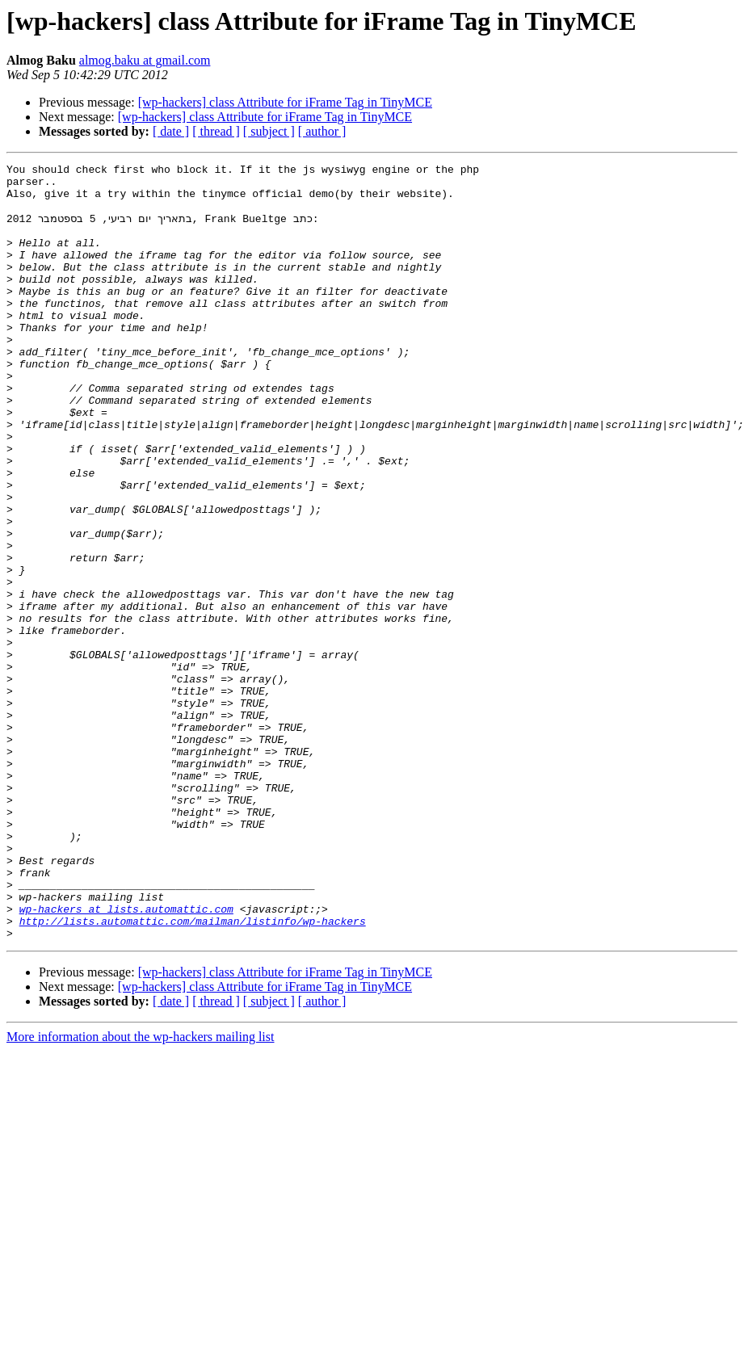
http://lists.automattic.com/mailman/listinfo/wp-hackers (192, 1072)
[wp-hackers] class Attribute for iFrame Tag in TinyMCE (285, 102)
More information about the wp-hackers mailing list (140, 1191)
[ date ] (171, 131)
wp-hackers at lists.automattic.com (126, 1058)
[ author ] (322, 131)
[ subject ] (269, 131)
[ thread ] (216, 131)
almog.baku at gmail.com (145, 60)
